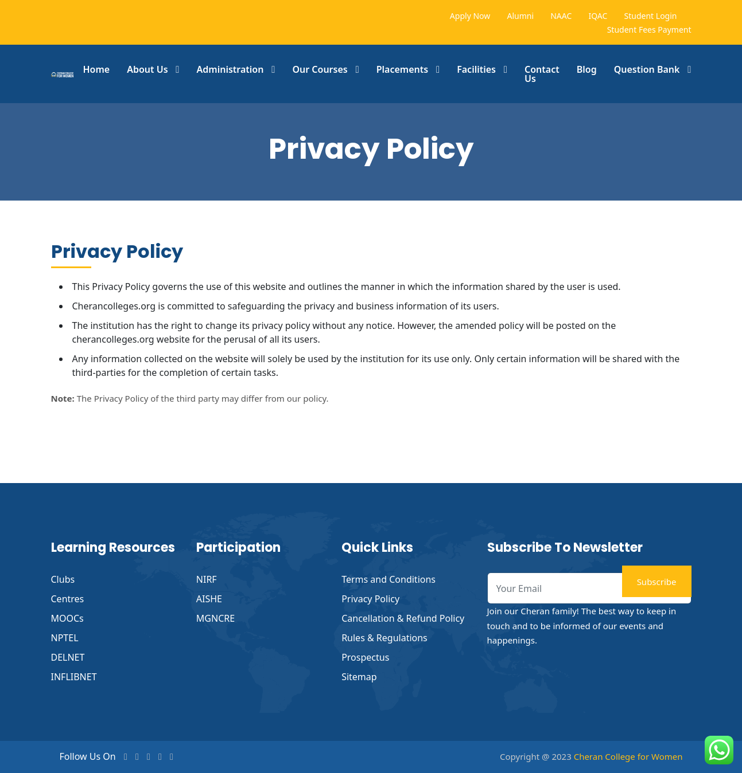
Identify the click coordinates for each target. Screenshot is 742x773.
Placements (402, 69)
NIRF (206, 579)
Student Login (650, 15)
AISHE (209, 598)
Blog (587, 69)
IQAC (597, 15)
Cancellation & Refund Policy (402, 618)
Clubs (63, 579)
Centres (67, 598)
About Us (147, 69)
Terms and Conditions (388, 579)
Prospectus (365, 657)
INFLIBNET (74, 676)
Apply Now (470, 15)
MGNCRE (215, 618)
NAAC (561, 15)
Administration (230, 69)
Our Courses (319, 69)
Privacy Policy (370, 598)
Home (96, 69)
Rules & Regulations (384, 637)
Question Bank (647, 69)
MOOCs (67, 618)
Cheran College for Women (628, 756)
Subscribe (657, 581)
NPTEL (65, 637)
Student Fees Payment (649, 29)
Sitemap (359, 676)
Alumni (520, 15)
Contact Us (542, 74)
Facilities (476, 69)
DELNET (68, 657)
